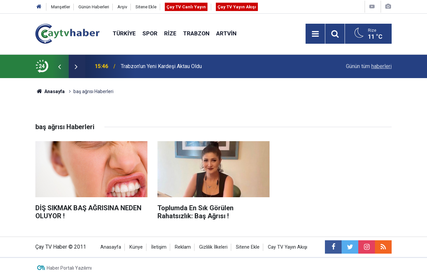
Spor (149, 33)
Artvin (226, 33)
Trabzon (196, 33)
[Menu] (315, 34)
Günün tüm (369, 66)
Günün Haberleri (93, 6)
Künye (136, 247)
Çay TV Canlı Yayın (186, 6)
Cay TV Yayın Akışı (287, 247)
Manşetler (60, 6)
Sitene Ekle (145, 6)
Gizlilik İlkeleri (213, 247)
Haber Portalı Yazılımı (69, 268)
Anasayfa (110, 247)
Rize (170, 33)
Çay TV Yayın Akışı (237, 6)
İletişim (158, 247)
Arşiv (122, 6)
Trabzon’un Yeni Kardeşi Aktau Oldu (161, 66)
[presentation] (59, 66)
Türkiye (124, 33)
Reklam (183, 247)
